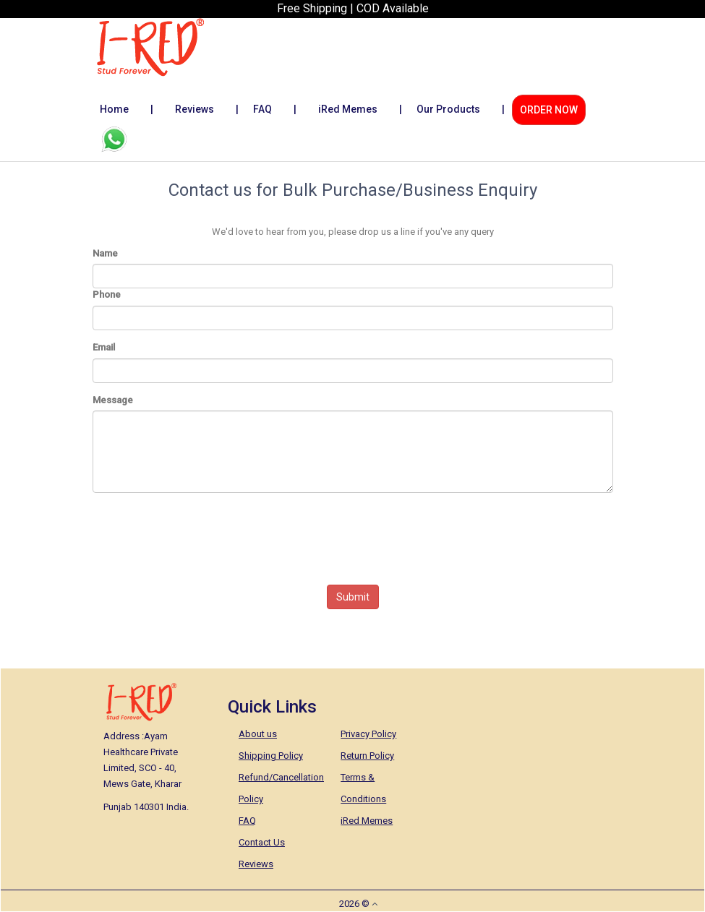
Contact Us (262, 842)
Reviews (207, 109)
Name (105, 253)
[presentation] (202, 532)
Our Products (460, 109)
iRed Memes (360, 109)
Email (104, 347)
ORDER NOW (549, 110)
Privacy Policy (368, 733)
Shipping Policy (271, 755)
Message (113, 400)
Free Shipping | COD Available (353, 8)
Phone (107, 294)
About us (258, 733)
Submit (352, 597)
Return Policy (367, 755)
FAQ (278, 109)
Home (130, 109)
